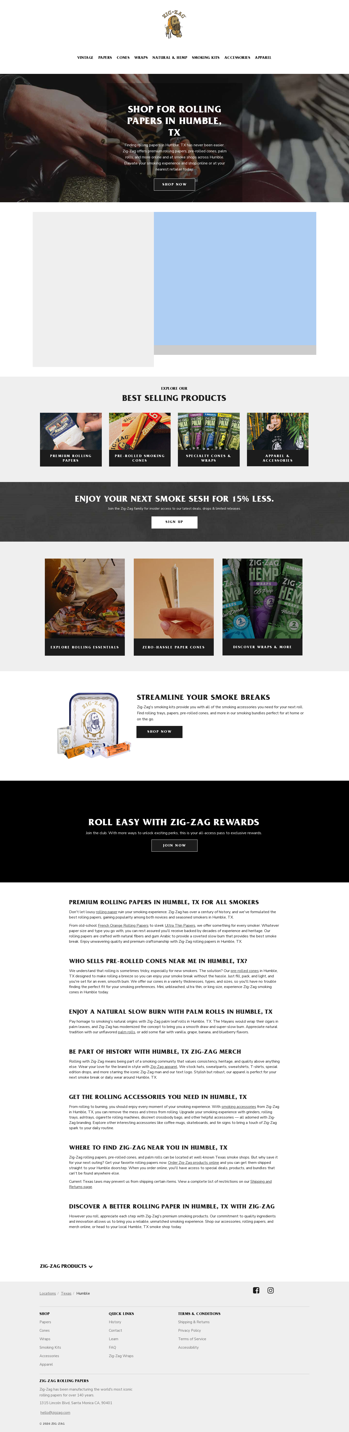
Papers (105, 58)
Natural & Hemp (169, 58)
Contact (115, 1330)
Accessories (237, 58)
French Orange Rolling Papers (123, 925)
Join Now (174, 846)
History (115, 1322)
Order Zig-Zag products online (193, 1162)
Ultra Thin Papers (180, 925)
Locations (48, 1293)
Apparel (263, 58)
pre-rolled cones (245, 970)
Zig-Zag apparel (163, 1066)
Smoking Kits (206, 58)
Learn (113, 1339)
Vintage (85, 58)
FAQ (112, 1347)
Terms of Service (192, 1339)
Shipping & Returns (194, 1322)
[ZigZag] (174, 24)
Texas (66, 1293)
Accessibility (188, 1347)
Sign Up (174, 522)
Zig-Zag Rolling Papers (64, 1381)
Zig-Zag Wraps (121, 1356)
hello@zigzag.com (55, 1412)
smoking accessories (239, 1106)
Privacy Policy (189, 1330)
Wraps (141, 58)
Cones (123, 58)
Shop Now (174, 185)
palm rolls (126, 1032)
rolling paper (106, 912)
